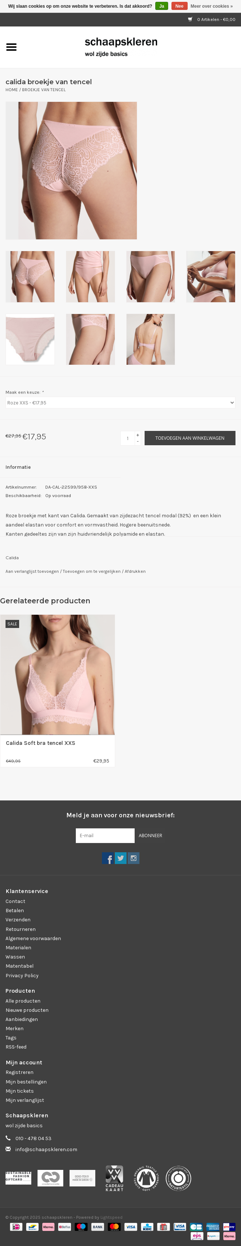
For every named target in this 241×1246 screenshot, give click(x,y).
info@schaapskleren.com (46, 1149)
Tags (11, 1038)
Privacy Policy (22, 975)
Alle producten (23, 1001)
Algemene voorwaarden (33, 938)
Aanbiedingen (22, 1019)
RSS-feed (16, 1047)
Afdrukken (135, 571)
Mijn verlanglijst (25, 1100)
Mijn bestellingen (26, 1082)
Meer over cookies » (212, 6)
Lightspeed (111, 1217)
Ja (161, 6)
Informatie (18, 467)
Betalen (15, 910)
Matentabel (19, 966)
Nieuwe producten (27, 1010)
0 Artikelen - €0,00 (211, 19)
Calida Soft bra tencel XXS (40, 743)
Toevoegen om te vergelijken (92, 571)
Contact (15, 901)
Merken (15, 1028)
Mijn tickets (20, 1091)
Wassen (15, 957)
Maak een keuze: (24, 392)
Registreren (19, 1072)
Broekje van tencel (43, 89)
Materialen (18, 948)
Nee (180, 6)
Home (12, 89)
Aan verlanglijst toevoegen (33, 571)
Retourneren (21, 929)
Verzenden (18, 920)
